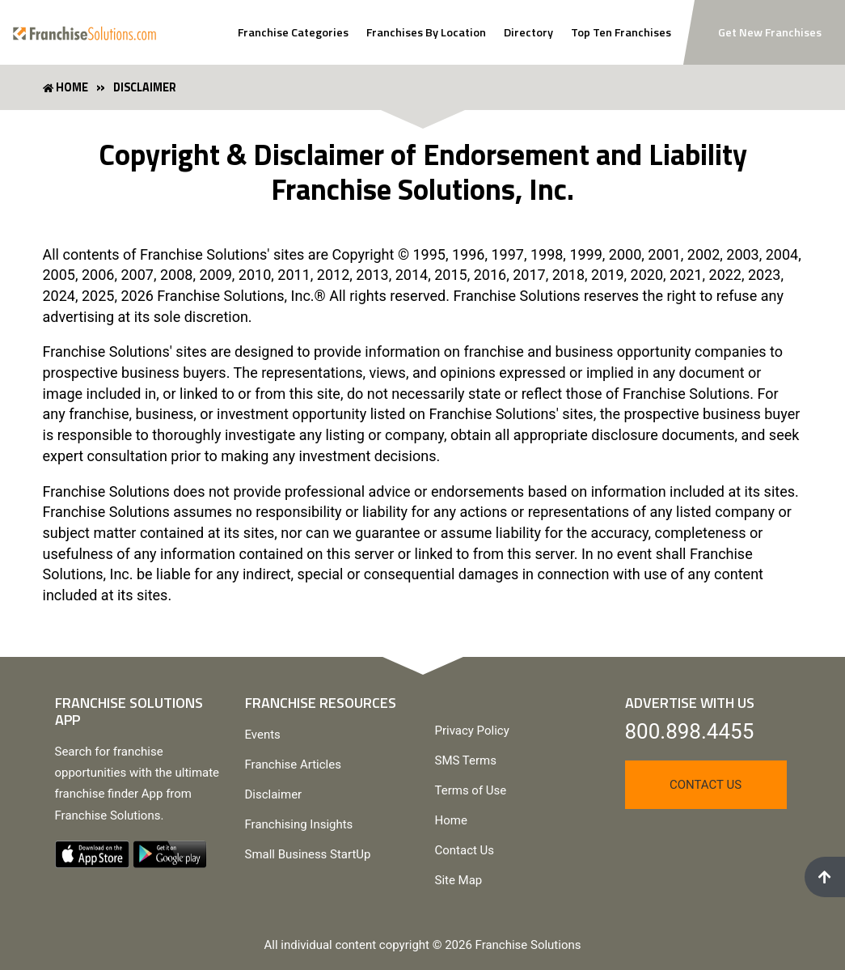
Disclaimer (273, 794)
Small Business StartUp (308, 854)
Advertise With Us (689, 703)
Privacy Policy (472, 730)
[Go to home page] (84, 31)
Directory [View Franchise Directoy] (528, 32)
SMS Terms (465, 760)
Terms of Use (471, 790)
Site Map (459, 880)
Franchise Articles (293, 764)
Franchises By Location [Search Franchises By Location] (426, 32)
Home (451, 820)
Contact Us (465, 850)
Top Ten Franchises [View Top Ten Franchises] (621, 32)
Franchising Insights (299, 824)
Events (263, 734)
